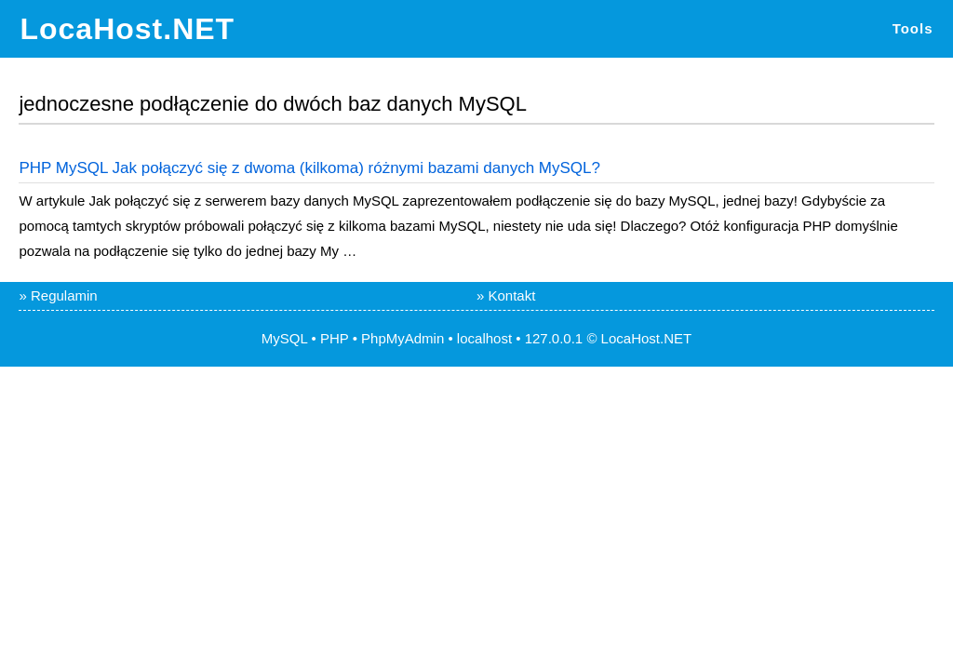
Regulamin (64, 295)
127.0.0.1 (554, 338)
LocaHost (630, 338)
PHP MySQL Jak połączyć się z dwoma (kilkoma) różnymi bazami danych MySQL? (309, 168)
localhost (484, 338)
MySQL (284, 338)
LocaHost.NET (127, 29)
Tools (913, 28)
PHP (334, 338)
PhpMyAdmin (402, 338)
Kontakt (512, 295)
